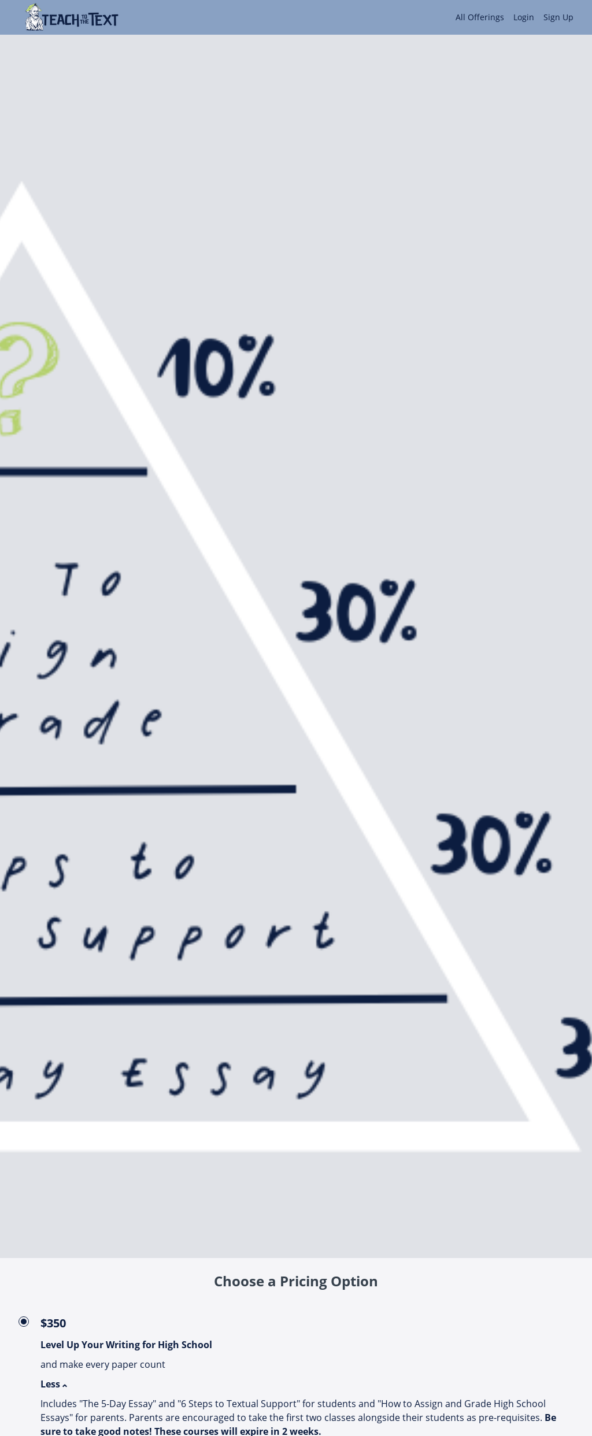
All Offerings (480, 17)
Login (523, 17)
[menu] (510, 17)
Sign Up (558, 17)
